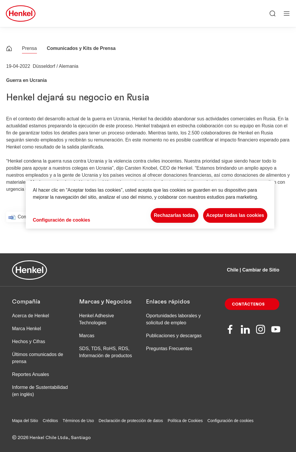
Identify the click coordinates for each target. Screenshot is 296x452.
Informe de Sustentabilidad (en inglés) (40, 391)
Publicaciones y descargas (173, 335)
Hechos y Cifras (28, 341)
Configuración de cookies (230, 420)
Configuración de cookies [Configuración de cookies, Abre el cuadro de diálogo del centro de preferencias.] (61, 219)
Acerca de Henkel (30, 315)
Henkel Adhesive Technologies (96, 319)
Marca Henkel (26, 328)
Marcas (86, 335)
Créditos (50, 420)
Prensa (29, 48)
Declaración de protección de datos (130, 420)
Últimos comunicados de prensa (37, 358)
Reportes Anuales (30, 374)
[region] (150, 205)
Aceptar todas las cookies (235, 215)
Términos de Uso (78, 420)
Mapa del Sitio (25, 420)
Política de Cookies (185, 420)
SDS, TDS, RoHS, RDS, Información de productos (105, 352)
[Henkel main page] (20, 13)
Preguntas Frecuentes (169, 348)
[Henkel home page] (9, 49)
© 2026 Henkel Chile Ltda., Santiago (51, 437)
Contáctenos (248, 304)
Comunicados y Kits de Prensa (81, 48)
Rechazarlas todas (174, 215)
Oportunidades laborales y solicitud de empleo (173, 319)
